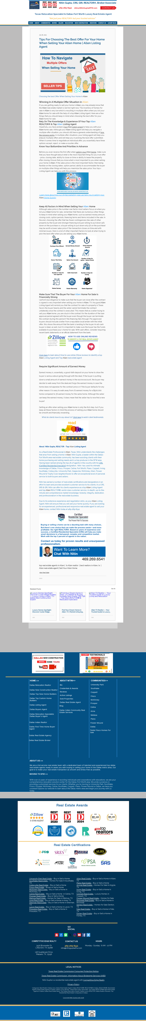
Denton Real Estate (85, 905)
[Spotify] (66, 935)
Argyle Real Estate (85, 885)
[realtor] (56, 935)
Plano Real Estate (84, 883)
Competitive (88, 980)
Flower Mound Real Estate (88, 898)
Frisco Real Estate (36, 887)
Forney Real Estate (84, 913)
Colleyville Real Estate (38, 885)
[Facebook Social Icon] (84, 935)
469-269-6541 (65, 8)
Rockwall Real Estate (85, 900)
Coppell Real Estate (85, 894)
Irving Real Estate (84, 889)
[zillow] (61, 935)
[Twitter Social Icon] (88, 935)
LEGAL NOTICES (73, 967)
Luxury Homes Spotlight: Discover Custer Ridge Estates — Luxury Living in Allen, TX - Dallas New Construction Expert (42, 611)
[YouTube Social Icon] (79, 935)
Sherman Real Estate (37, 903)
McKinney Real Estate (38, 889)
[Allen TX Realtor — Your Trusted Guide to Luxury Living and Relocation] (102, 599)
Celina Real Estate (37, 894)
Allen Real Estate (44, 572)
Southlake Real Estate (38, 881)
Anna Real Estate (36, 900)
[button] (37, 22)
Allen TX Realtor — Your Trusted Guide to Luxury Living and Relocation (100, 611)
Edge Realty (99, 980)
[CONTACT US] (108, 8)
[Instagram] (75, 935)
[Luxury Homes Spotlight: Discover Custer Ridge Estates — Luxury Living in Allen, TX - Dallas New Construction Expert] (43, 599)
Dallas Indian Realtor (38, 722)
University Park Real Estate (40, 879)
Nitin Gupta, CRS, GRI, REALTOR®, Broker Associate (87, 2)
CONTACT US (71, 941)
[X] (70, 935)
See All (113, 588)
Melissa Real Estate (37, 898)
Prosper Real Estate (37, 896)
